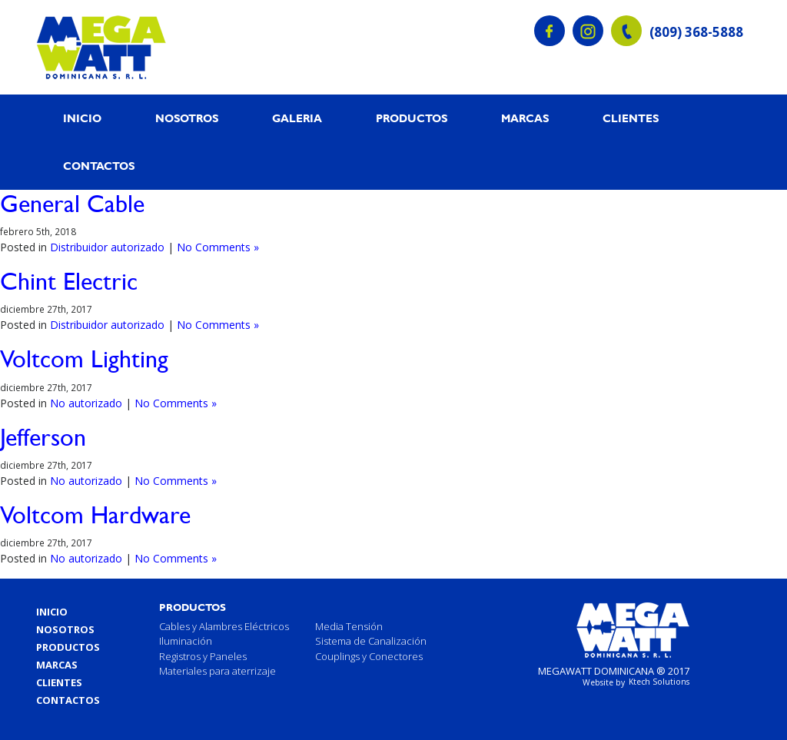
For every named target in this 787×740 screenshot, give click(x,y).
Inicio (82, 118)
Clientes (631, 118)
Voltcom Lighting (84, 358)
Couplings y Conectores (369, 656)
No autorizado (86, 403)
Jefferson (43, 437)
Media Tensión (349, 626)
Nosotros (186, 118)
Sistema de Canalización (371, 641)
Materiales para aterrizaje (217, 671)
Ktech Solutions (659, 681)
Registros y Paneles (203, 656)
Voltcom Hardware (95, 514)
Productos (411, 118)
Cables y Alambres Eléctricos (224, 626)
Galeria (297, 118)
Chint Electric (69, 281)
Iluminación (185, 641)
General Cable (72, 203)
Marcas (525, 118)
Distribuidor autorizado (107, 247)
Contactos (98, 166)
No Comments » (218, 247)
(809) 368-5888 (696, 32)
